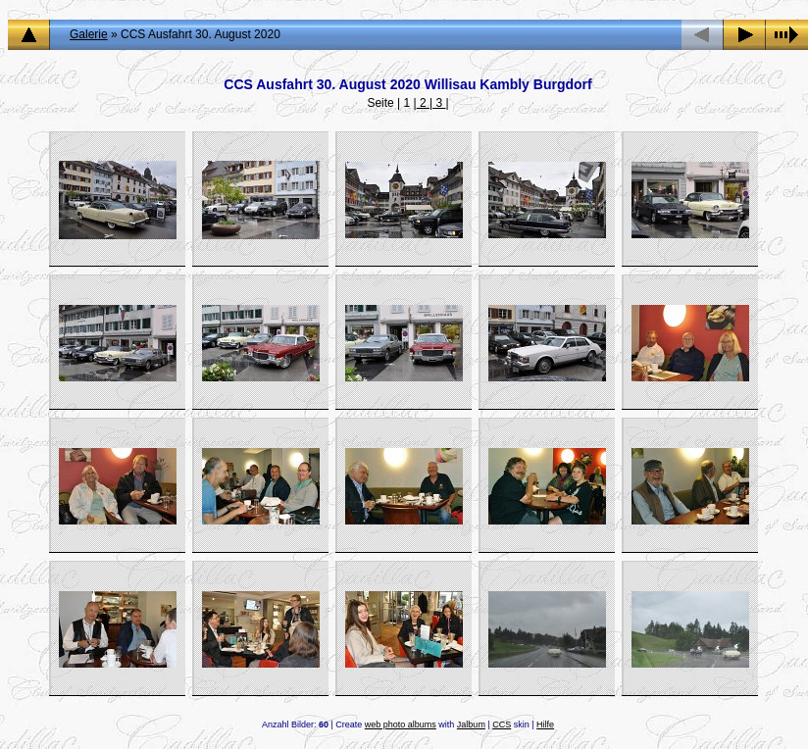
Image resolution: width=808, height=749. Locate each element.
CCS (501, 724)
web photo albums (400, 724)
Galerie (89, 34)
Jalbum (471, 724)
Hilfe (545, 724)
